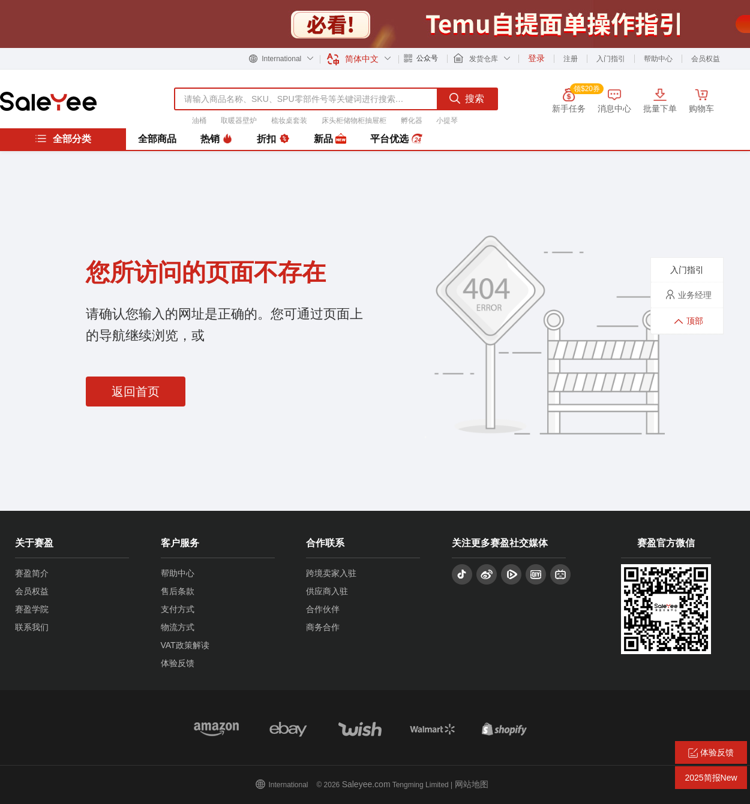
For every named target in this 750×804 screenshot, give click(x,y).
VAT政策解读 (185, 645)
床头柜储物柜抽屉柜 (354, 120)
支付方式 (177, 609)
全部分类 (63, 138)
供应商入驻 (327, 591)
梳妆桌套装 (289, 120)
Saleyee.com (366, 784)
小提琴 (447, 120)
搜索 (466, 98)
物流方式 (177, 627)
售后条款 (177, 591)
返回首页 (136, 391)
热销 (216, 139)
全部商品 (157, 139)
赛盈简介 (32, 573)
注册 (570, 59)
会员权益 (705, 59)
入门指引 (610, 59)
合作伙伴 (323, 609)
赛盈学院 (32, 609)
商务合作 (323, 627)
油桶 (199, 120)
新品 (330, 139)
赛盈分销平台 (48, 101)
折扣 (273, 139)
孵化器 (411, 120)
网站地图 (471, 784)
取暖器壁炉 (239, 120)
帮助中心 (658, 59)
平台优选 (396, 139)
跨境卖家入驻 (331, 573)
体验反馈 (177, 663)
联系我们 (32, 627)
